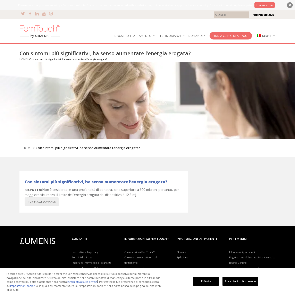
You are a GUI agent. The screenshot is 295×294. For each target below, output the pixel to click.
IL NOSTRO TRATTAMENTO (132, 36)
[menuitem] (265, 35)
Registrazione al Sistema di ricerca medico (252, 257)
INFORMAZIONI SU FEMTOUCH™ (146, 239)
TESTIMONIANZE (170, 36)
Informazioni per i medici (242, 252)
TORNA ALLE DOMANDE (42, 201)
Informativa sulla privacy (85, 252)
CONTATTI (79, 239)
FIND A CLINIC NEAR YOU (231, 35)
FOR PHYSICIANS (263, 15)
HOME (23, 59)
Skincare (181, 252)
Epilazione (182, 257)
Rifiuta (206, 281)
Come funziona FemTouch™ (139, 252)
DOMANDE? (196, 36)
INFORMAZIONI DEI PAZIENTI (197, 239)
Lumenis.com (264, 5)
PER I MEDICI (238, 239)
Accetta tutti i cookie (240, 281)
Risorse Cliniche (238, 263)
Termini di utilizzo (82, 257)
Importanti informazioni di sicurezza (91, 263)
